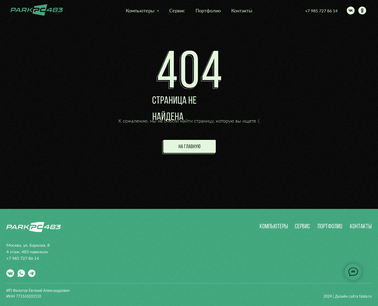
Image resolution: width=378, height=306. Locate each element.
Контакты (241, 10)
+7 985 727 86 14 (321, 10)
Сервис (177, 10)
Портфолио (208, 10)
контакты (361, 227)
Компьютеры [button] (141, 10)
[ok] (362, 10)
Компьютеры (274, 227)
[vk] (351, 10)
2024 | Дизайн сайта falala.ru (347, 296)
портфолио (330, 227)
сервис (302, 227)
